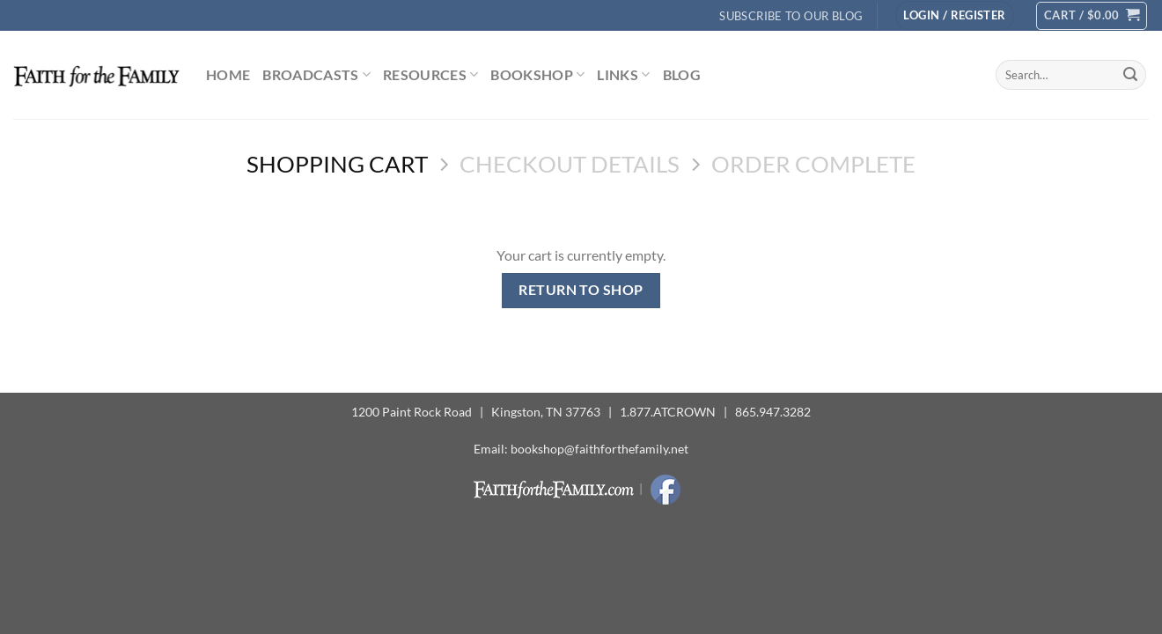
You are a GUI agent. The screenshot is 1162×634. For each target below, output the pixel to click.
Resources (430, 75)
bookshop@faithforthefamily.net (599, 448)
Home (228, 74)
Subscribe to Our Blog (791, 16)
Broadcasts (316, 75)
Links (623, 75)
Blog (682, 74)
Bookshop (537, 75)
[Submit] (1130, 75)
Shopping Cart (337, 164)
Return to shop (581, 290)
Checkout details (570, 164)
